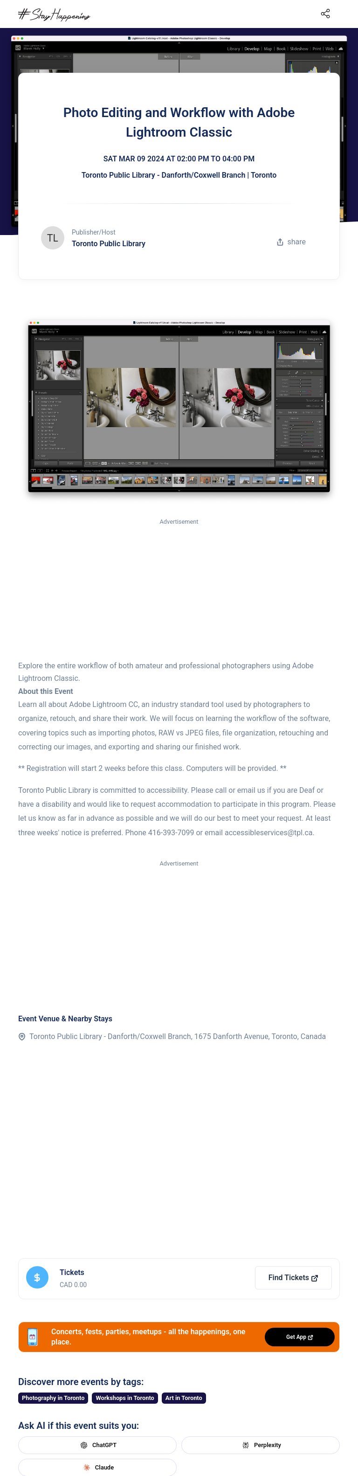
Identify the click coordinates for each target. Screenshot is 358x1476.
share (291, 241)
